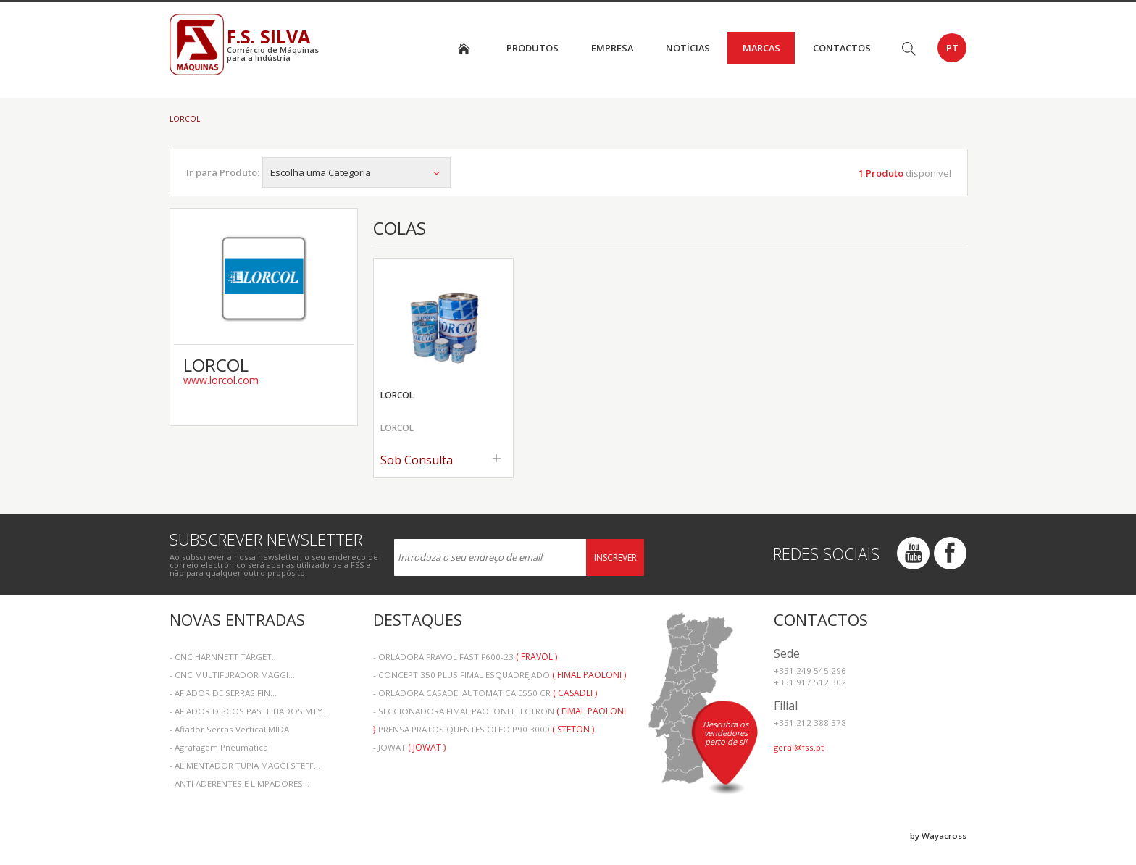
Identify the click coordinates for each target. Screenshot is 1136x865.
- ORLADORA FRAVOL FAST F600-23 (465, 657)
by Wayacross (938, 835)
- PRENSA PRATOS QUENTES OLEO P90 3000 (483, 729)
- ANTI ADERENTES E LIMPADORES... (239, 783)
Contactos (842, 47)
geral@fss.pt (799, 747)
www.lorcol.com (221, 380)
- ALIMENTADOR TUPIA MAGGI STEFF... (245, 765)
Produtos (532, 47)
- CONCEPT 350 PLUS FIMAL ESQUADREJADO (499, 675)
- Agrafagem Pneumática (219, 747)
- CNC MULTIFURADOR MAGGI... (232, 674)
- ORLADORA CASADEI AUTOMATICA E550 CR (485, 693)
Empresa (612, 47)
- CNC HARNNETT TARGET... (224, 656)
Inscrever (615, 557)
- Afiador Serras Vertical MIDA (229, 729)
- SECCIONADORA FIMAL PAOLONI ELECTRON (499, 712)
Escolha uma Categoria (356, 172)
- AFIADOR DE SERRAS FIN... (223, 693)
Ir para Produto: (222, 172)
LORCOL (185, 119)
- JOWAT (409, 747)
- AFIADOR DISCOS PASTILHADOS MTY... (249, 711)
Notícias (688, 47)
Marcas (761, 47)
